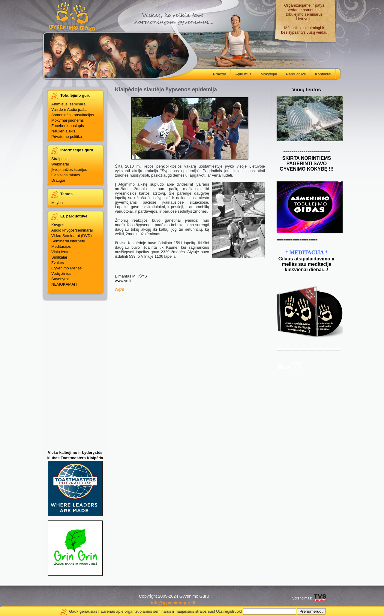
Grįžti (119, 289)
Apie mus (241, 72)
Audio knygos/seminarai (72, 230)
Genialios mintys (65, 175)
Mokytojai (266, 72)
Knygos (57, 225)
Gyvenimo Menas (66, 268)
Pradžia (217, 72)
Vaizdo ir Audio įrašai (69, 109)
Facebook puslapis (67, 125)
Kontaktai (320, 72)
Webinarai (60, 164)
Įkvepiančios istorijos (69, 169)
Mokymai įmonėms (67, 120)
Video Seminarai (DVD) (71, 235)
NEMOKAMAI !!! (65, 284)
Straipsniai (60, 158)
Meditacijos (61, 246)
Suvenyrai (60, 279)
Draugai (58, 180)
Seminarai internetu (68, 241)
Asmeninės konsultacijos (72, 115)
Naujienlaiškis (63, 131)
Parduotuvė (293, 72)
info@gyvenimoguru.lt (173, 602)
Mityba (57, 202)
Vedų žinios (61, 273)
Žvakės (57, 262)
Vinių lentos (61, 252)
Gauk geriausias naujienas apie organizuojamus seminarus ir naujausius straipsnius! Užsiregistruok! (155, 611)
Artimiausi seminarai (68, 104)
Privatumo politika (66, 136)
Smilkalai (59, 257)
